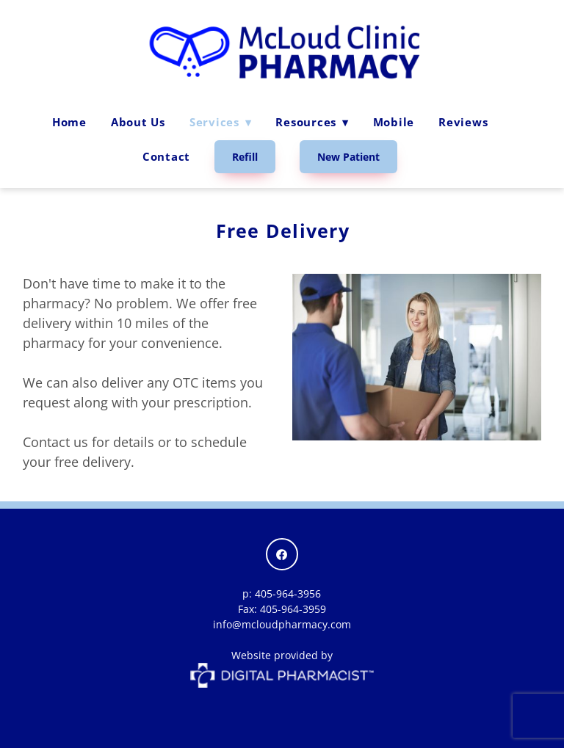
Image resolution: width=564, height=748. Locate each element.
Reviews (463, 122)
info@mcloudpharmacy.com (282, 624)
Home (69, 122)
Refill (245, 156)
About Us (138, 122)
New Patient (348, 156)
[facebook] (282, 554)
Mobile (394, 122)
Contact (166, 156)
